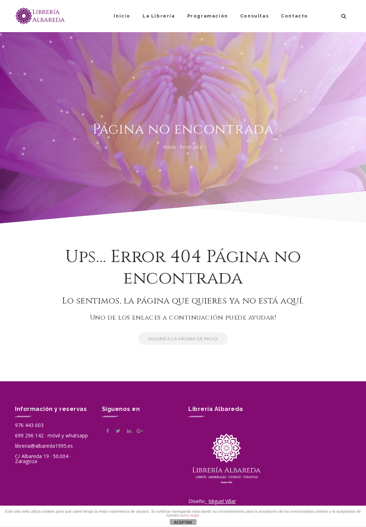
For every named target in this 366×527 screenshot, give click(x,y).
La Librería (159, 16)
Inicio (122, 16)
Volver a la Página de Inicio (178, 338)
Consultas (254, 16)
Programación (207, 16)
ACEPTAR (183, 522)
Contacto (294, 16)
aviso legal (189, 515)
